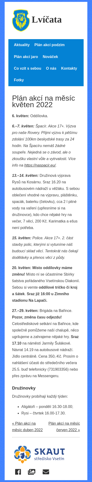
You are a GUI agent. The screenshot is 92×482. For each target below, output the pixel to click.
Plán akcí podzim (49, 45)
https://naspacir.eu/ (40, 165)
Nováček (50, 57)
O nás (51, 68)
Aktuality (22, 45)
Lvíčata (37, 19)
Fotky (19, 80)
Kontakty (69, 68)
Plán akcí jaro (26, 57)
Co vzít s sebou (27, 68)
